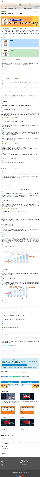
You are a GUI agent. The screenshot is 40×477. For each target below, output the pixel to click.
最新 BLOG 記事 (4, 391)
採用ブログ (3, 462)
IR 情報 (2, 460)
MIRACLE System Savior (11, 195)
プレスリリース (3, 465)
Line (15, 376)
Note (19, 376)
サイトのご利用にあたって (23, 464)
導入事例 (21, 462)
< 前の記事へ (10, 382)
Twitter (10, 376)
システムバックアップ (3, 11)
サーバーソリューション (25, 460)
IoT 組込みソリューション (25, 461)
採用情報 (2, 461)
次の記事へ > (30, 382)
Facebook (4, 376)
